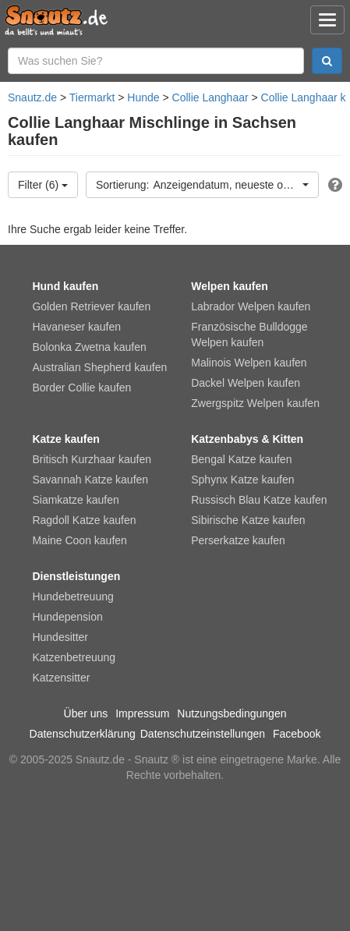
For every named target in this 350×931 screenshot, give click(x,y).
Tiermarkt (92, 97)
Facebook (296, 733)
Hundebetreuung (72, 596)
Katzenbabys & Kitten (247, 439)
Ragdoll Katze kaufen (84, 520)
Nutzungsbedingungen (231, 713)
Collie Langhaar (210, 97)
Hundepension (67, 617)
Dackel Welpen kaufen (245, 383)
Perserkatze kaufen (238, 540)
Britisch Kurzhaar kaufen (91, 459)
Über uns (86, 713)
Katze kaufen (65, 439)
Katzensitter (61, 677)
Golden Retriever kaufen (91, 306)
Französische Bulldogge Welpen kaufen (249, 334)
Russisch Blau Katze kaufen (259, 500)
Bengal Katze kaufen (241, 459)
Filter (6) (43, 185)
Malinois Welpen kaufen (248, 362)
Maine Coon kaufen (79, 540)
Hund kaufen (65, 286)
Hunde (143, 97)
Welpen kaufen (229, 286)
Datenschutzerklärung (83, 733)
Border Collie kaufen (81, 387)
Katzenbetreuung (73, 657)
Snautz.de (32, 97)
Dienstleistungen (76, 576)
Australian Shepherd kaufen (99, 367)
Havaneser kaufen (76, 326)
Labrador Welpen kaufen (250, 306)
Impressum (142, 713)
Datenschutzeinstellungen (202, 733)
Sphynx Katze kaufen (242, 479)
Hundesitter (60, 637)
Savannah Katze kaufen (90, 479)
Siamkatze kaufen (75, 500)
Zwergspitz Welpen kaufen (255, 403)
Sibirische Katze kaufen (248, 520)
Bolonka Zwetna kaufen (89, 347)
